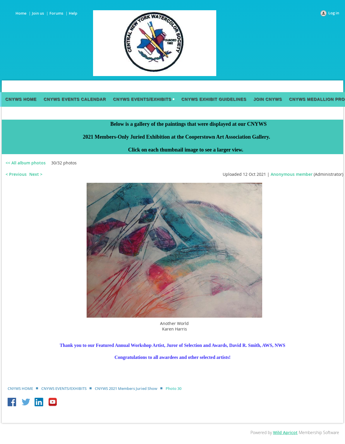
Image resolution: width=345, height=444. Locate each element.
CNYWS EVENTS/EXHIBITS (64, 388)
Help (73, 13)
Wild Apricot (285, 432)
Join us (38, 13)
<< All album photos (26, 163)
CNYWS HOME (20, 388)
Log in (333, 13)
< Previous (16, 174)
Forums (56, 13)
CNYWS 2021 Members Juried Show (126, 388)
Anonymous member (292, 174)
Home (21, 13)
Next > (35, 174)
